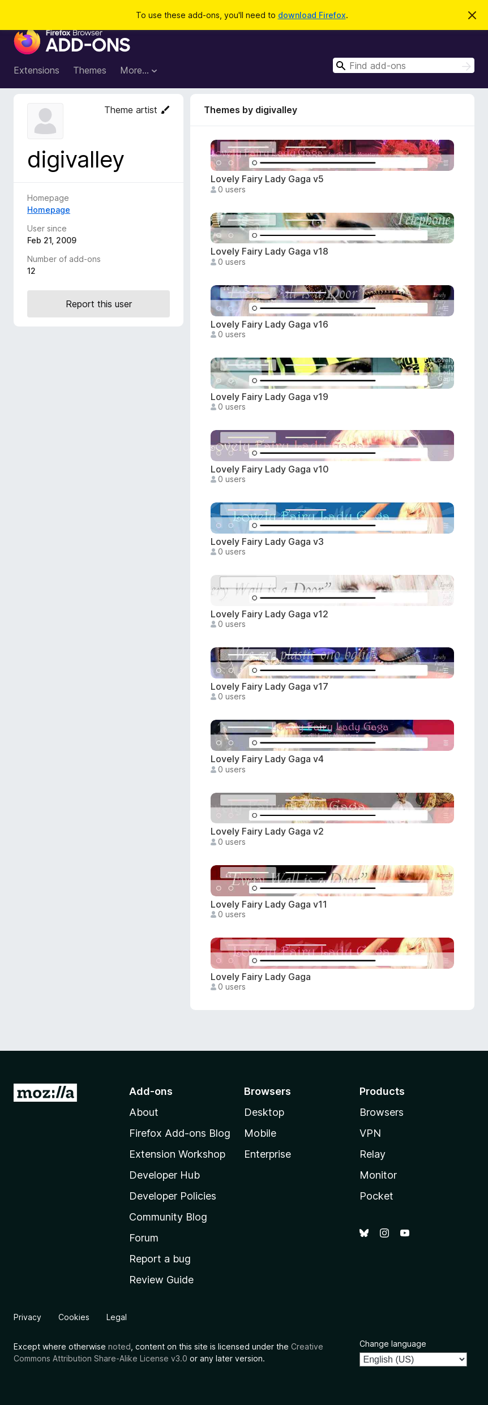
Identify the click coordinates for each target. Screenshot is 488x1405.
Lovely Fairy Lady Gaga (261, 977)
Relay (372, 1154)
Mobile (260, 1133)
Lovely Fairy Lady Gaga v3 (267, 541)
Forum (144, 1238)
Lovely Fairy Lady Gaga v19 (269, 397)
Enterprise (267, 1154)
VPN (370, 1133)
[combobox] (403, 65)
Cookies (73, 1317)
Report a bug (160, 1259)
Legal (116, 1317)
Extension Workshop (177, 1154)
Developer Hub (164, 1175)
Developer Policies (172, 1196)
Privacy (27, 1317)
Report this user (99, 304)
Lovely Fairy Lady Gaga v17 (269, 686)
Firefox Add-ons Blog (179, 1133)
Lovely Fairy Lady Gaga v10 (270, 469)
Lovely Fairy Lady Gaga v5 (267, 179)
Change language (392, 1343)
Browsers (381, 1112)
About (144, 1112)
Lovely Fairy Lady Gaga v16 (269, 324)
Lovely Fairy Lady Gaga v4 (267, 759)
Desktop (264, 1112)
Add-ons (151, 1091)
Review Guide (161, 1280)
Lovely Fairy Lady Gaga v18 (269, 251)
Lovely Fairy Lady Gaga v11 (269, 904)
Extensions (36, 70)
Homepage (48, 209)
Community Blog (168, 1217)
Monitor (378, 1175)
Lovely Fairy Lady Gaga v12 (269, 614)
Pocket (376, 1196)
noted (119, 1346)
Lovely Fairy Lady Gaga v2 (267, 831)
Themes (89, 70)
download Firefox (312, 15)
